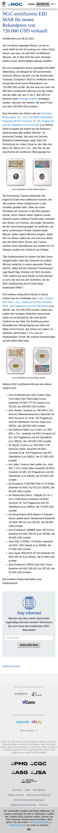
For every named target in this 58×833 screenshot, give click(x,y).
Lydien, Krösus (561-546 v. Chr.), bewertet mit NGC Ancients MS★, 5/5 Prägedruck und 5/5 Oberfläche (27, 302)
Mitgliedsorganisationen (23, 805)
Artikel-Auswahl (10, 666)
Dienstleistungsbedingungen (28, 800)
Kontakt (43, 805)
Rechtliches (39, 790)
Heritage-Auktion (28, 98)
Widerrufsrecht (16, 795)
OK (29, 829)
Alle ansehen (29, 730)
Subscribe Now (29, 645)
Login (31, 4)
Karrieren (17, 790)
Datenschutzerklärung (38, 795)
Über (27, 790)
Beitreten (43, 4)
